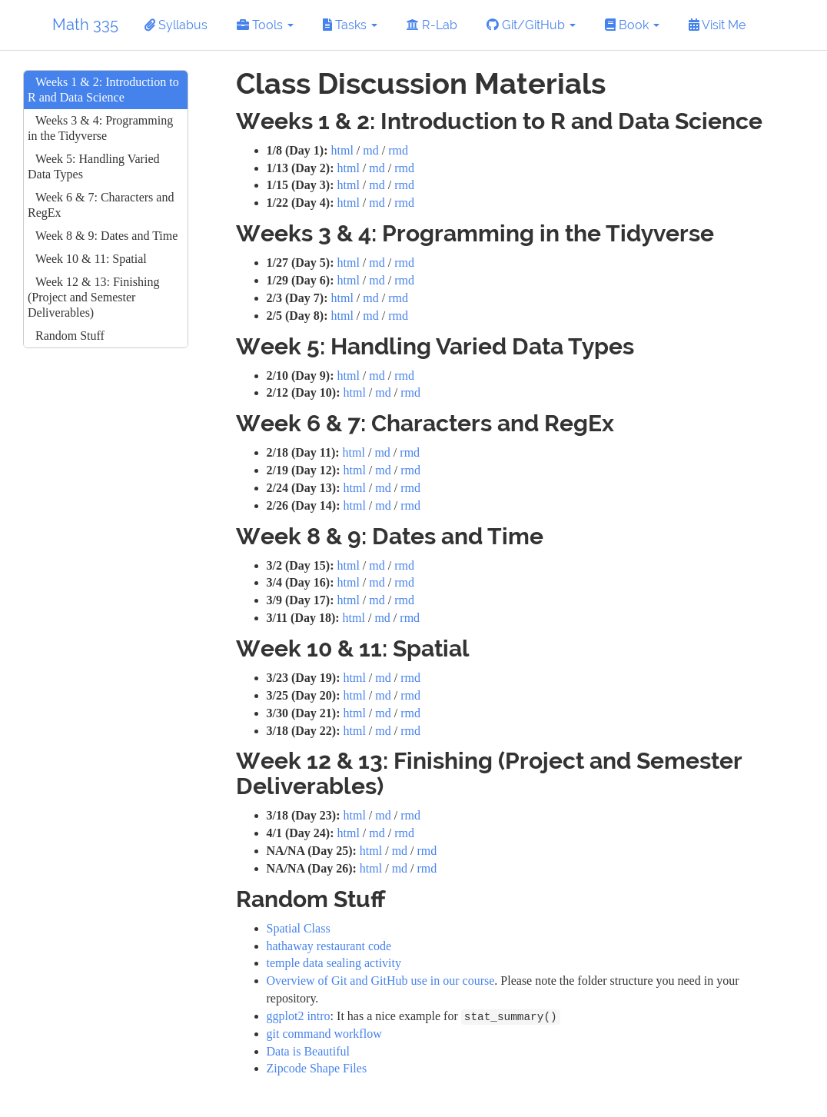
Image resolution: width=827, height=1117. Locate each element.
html (341, 150)
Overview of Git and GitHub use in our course (381, 980)
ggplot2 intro (298, 1015)
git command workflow (324, 1033)
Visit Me (717, 25)
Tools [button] (265, 25)
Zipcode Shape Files (317, 1068)
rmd (398, 150)
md (370, 150)
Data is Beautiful (308, 1051)
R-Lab (432, 25)
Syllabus (176, 25)
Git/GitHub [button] (531, 25)
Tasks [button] (350, 25)
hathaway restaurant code (329, 945)
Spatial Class (298, 928)
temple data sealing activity (334, 962)
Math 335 (85, 24)
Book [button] (632, 25)
